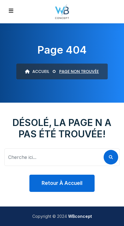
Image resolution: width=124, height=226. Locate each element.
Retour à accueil (62, 183)
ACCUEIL (37, 71)
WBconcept (80, 216)
